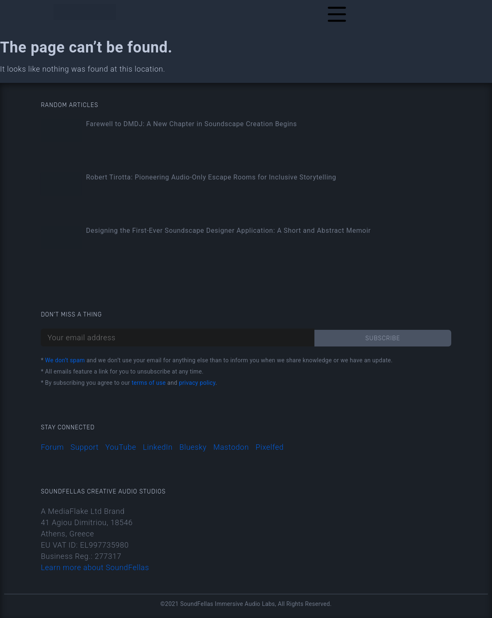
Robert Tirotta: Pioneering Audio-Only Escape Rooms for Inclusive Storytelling (211, 177)
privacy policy (197, 382)
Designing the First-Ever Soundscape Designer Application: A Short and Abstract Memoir (228, 230)
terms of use (148, 382)
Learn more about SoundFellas (95, 567)
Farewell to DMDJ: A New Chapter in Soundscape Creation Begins (191, 124)
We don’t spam (65, 360)
